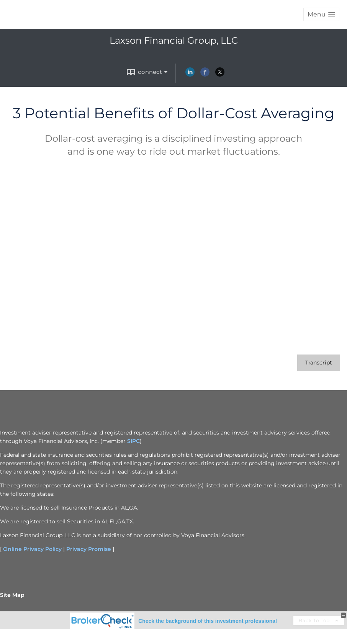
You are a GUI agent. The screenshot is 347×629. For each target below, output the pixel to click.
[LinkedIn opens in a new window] (190, 74)
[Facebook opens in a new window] (205, 74)
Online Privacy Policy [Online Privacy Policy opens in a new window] (32, 549)
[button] (321, 14)
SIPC (133, 441)
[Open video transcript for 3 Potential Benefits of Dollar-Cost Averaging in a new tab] (318, 363)
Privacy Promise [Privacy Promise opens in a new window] (88, 549)
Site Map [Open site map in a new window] (12, 594)
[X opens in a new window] (219, 74)
